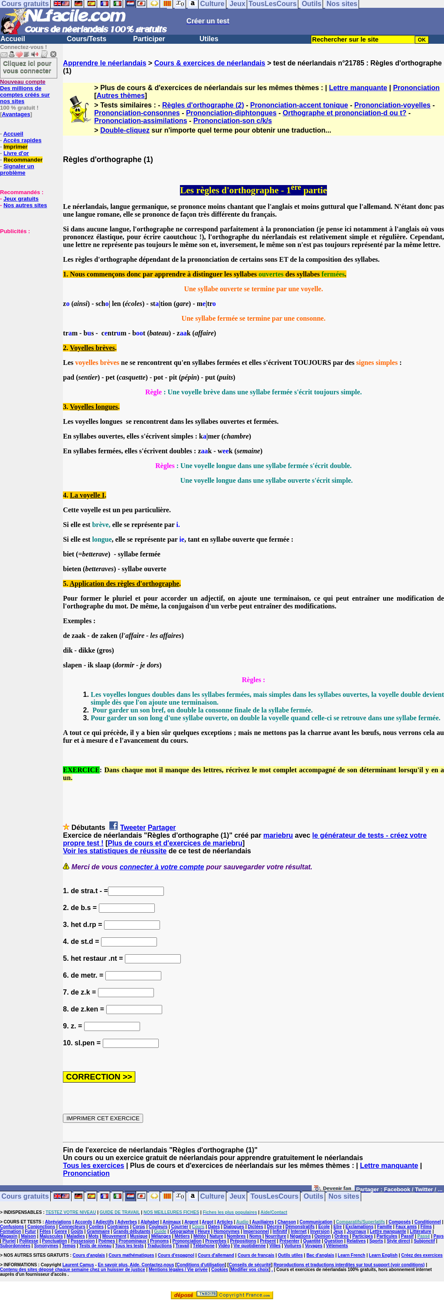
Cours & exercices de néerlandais (209, 63)
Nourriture (275, 1236)
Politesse (29, 1241)
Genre (61, 1231)
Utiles (209, 38)
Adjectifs (104, 1221)
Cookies (219, 1269)
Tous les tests (129, 1245)
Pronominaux (133, 1241)
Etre (337, 1226)
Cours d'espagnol (176, 1255)
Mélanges (161, 1236)
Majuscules (51, 1236)
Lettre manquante (358, 87)
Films (426, 1226)
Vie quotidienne (250, 1245)
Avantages (16, 114)
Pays (439, 1236)
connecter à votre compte (162, 867)
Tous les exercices (93, 1165)
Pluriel (9, 1241)
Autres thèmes (121, 95)
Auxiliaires (263, 1221)
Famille (384, 1226)
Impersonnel (256, 1231)
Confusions (12, 1226)
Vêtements (337, 1245)
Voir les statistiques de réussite (114, 851)
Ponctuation (54, 1241)
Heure (204, 1231)
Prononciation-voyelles (392, 105)
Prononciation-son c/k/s (232, 120)
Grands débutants (131, 1231)
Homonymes (227, 1231)
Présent (268, 1241)
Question (333, 1241)
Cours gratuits (25, 1196)
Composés (399, 1221)
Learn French (351, 1255)
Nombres (236, 1236)
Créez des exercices (422, 1255)
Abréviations (58, 1221)
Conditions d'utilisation (201, 1264)
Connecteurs (72, 1226)
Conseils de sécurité (250, 1264)
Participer (149, 38)
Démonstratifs (299, 1226)
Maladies (75, 1236)
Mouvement (114, 1236)
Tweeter (133, 827)
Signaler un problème (17, 169)
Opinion (322, 1236)
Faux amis (406, 1226)
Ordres (341, 1236)
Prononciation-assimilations (140, 120)
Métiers (182, 1236)
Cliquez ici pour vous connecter (27, 66)
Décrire (274, 1226)
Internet (299, 1231)
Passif (407, 1236)
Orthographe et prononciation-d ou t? (344, 113)
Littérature (420, 1231)
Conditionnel (428, 1221)
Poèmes (106, 1241)
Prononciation (416, 87)
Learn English (383, 1255)
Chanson (287, 1221)
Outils (313, 1196)
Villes (275, 1245)
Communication (316, 1221)
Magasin (8, 1236)
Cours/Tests (86, 38)
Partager (162, 827)
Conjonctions (41, 1226)
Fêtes (45, 1231)
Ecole (324, 1226)
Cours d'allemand (216, 1255)
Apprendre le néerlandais (104, 63)
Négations (300, 1236)
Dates (214, 1226)
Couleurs (158, 1226)
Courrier (179, 1226)
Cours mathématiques (131, 1255)
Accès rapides (22, 140)
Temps (69, 1245)
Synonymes (46, 1245)
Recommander (22, 159)
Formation (10, 1231)
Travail (182, 1245)
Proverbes (215, 1241)
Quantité (312, 1241)
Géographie (182, 1231)
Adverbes (127, 1221)
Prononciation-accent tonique (299, 105)
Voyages (313, 1245)
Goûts (77, 1231)
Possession (83, 1241)
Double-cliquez (125, 130)
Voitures (292, 1245)
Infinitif (280, 1231)
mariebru (278, 835)
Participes (362, 1236)
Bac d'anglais (320, 1255)
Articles (225, 1221)
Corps (139, 1226)
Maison (28, 1236)
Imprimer (15, 146)
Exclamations (359, 1226)
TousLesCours (275, 1196)
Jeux (237, 1196)
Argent (191, 1221)
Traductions (159, 1245)
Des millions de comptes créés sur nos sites (25, 91)
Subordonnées (15, 1245)
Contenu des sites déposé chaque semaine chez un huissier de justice (72, 1269)
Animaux (172, 1221)
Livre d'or (16, 153)
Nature (216, 1236)
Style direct (398, 1241)
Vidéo (224, 1245)
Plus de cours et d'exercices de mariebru (175, 843)
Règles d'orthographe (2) (203, 105)
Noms (255, 1236)
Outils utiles (290, 1255)
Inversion (320, 1231)
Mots (93, 1236)
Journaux (356, 1231)
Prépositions (243, 1241)
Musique (139, 1236)
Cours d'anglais (89, 1255)
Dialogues (233, 1226)
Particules (387, 1236)
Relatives (356, 1241)
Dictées (256, 1226)
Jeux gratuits (21, 198)
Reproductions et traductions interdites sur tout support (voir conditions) (349, 1264)
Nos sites (344, 1196)
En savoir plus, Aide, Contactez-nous (136, 1264)
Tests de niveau (95, 1245)
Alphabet (149, 1221)
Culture (212, 1196)
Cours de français (256, 1255)
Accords (83, 1221)
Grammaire (98, 1231)
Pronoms (159, 1241)
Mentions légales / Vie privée (178, 1269)
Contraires (118, 1226)
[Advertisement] (26, 277)
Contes (96, 1226)
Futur (30, 1231)
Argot (207, 1221)
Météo (199, 1236)
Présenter (289, 1241)
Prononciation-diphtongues (231, 113)
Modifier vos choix (250, 1269)
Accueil (12, 38)
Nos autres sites (25, 205)
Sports (376, 1241)
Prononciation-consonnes (137, 113)
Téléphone (204, 1245)
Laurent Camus (78, 1264)
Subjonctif (424, 1241)
